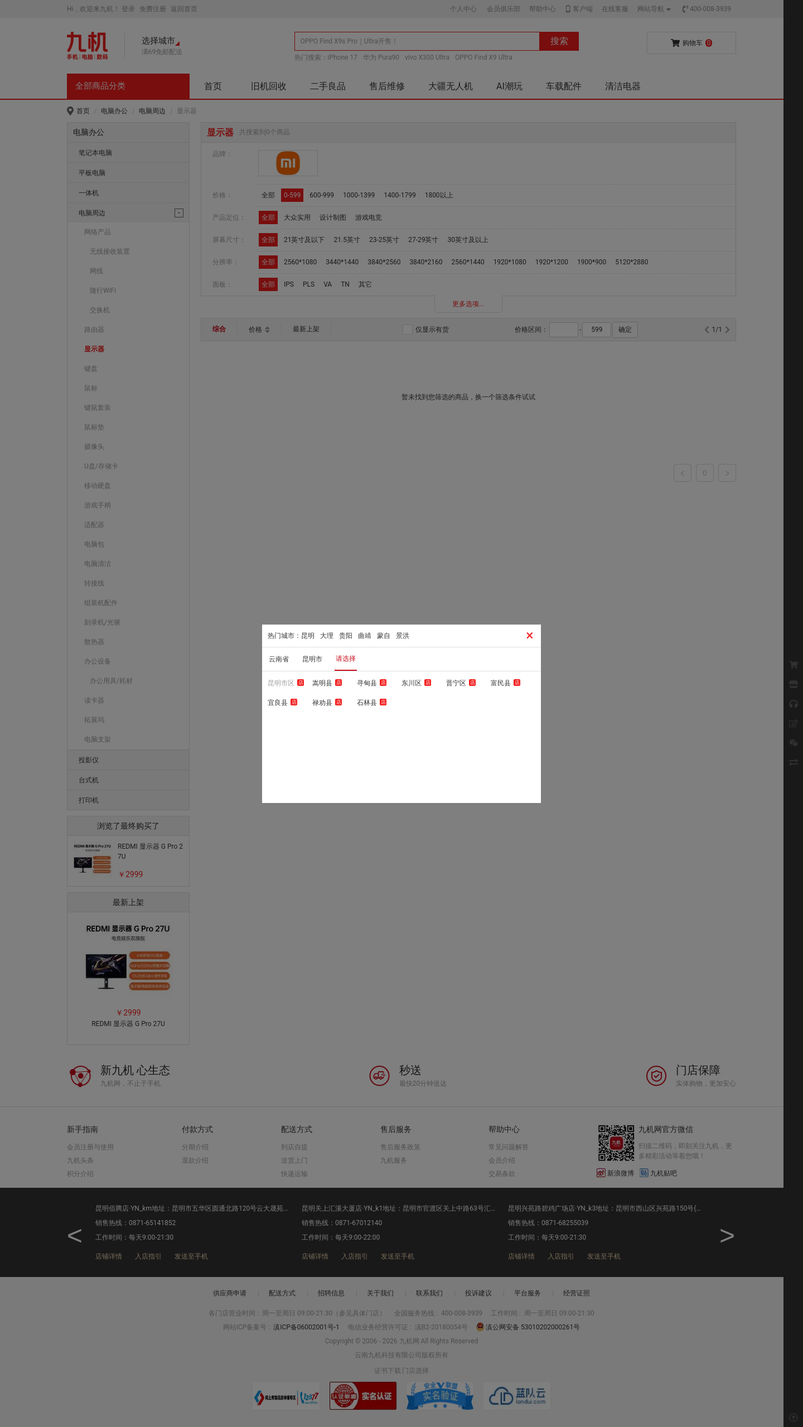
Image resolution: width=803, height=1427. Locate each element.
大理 (326, 636)
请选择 (346, 658)
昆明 (308, 636)
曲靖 (364, 636)
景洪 (402, 636)
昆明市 (312, 659)
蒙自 (383, 636)
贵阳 (345, 636)
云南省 (279, 659)
